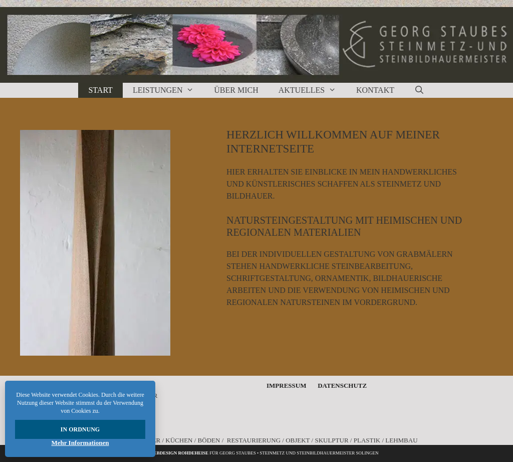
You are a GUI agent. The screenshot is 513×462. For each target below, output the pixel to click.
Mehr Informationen (80, 442)
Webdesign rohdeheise (178, 452)
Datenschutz (342, 385)
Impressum (286, 385)
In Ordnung (80, 429)
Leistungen (168, 90)
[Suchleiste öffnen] (419, 90)
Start (100, 90)
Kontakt (375, 90)
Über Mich (236, 90)
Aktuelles (312, 90)
